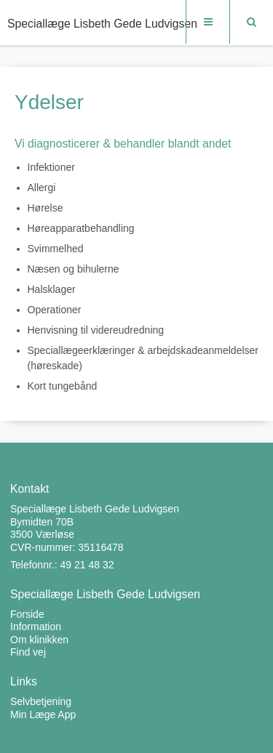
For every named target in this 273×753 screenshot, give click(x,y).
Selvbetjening (40, 701)
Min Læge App (43, 714)
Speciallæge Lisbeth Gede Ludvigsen (102, 23)
